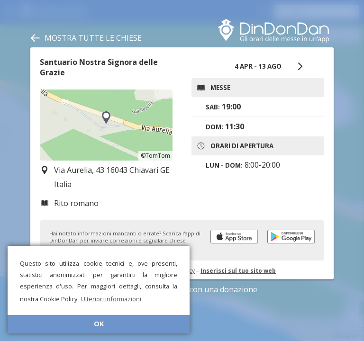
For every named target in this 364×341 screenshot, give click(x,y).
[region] (106, 125)
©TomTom (155, 156)
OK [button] (99, 323)
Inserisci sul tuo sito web (238, 271)
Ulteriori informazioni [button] (111, 299)
